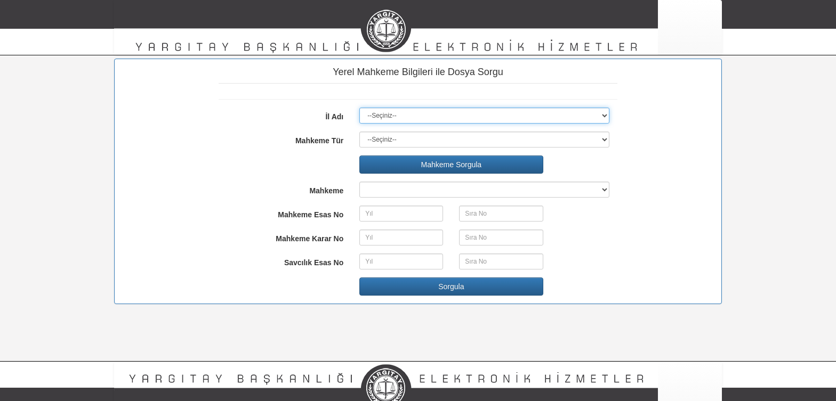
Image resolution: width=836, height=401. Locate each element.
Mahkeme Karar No (309, 238)
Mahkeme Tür (319, 140)
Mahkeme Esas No (310, 214)
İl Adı (334, 116)
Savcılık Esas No (313, 262)
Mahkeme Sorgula (451, 164)
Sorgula (451, 286)
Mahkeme (326, 190)
